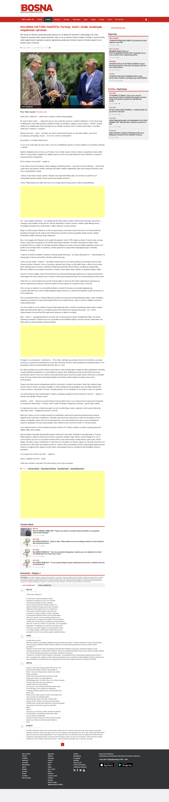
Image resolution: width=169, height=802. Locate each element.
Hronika (66, 19)
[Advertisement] (62, 202)
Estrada (50, 773)
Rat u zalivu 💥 (28, 19)
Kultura (50, 756)
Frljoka (50, 780)
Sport (86, 19)
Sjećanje (51, 754)
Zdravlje (51, 758)
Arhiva (75, 754)
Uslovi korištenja (79, 765)
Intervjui (57, 19)
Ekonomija (76, 19)
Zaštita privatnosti (79, 767)
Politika (48, 19)
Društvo (25, 776)
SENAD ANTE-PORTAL (55, 784)
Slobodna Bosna (118, 28)
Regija (93, 19)
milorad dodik (63, 469)
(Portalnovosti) (41, 112)
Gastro (50, 760)
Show (50, 767)
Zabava (50, 778)
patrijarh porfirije (48, 469)
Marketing (77, 756)
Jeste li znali (52, 776)
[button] (103, 54)
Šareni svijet (52, 782)
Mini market (26, 778)
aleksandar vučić (77, 469)
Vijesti (39, 19)
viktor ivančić (33, 469)
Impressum (77, 762)
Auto (49, 765)
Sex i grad (51, 769)
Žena (49, 771)
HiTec (50, 762)
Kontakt (76, 760)
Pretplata (76, 758)
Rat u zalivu (26, 754)
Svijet (110, 19)
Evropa (101, 19)
